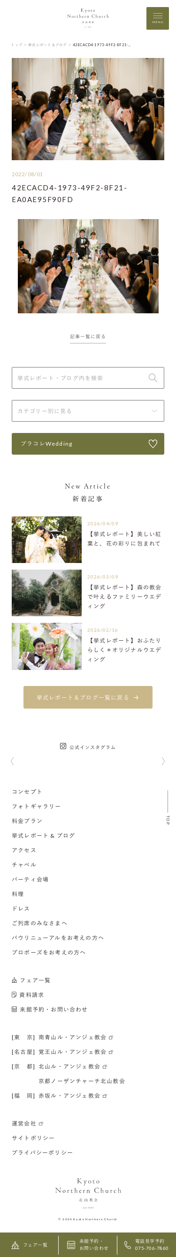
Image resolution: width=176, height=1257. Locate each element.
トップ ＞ (19, 45)
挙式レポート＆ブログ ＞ (50, 45)
